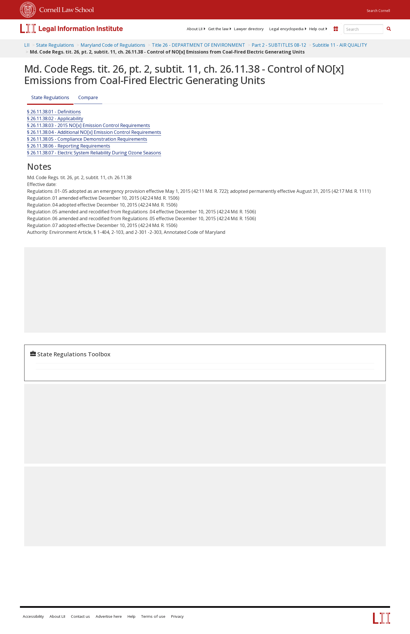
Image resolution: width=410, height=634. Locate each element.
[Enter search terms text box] (364, 29)
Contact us (80, 616)
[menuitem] (194, 29)
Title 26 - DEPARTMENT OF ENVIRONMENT (198, 45)
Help (132, 616)
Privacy (177, 616)
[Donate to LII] (335, 28)
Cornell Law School (65, 9)
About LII (194, 28)
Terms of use (153, 616)
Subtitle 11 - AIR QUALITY (340, 45)
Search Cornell (378, 10)
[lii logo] (84, 28)
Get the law (218, 28)
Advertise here (109, 616)
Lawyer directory (249, 28)
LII (27, 45)
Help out (316, 28)
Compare (88, 97)
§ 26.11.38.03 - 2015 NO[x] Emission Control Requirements (88, 125)
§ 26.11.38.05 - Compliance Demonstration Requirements (87, 139)
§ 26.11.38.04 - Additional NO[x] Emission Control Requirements (94, 132)
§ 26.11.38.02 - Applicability (55, 118)
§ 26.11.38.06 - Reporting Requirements (68, 146)
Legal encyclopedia (286, 28)
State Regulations (55, 45)
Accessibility (33, 616)
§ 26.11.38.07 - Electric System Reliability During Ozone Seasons (94, 153)
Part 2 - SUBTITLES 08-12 (279, 45)
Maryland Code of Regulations (113, 45)
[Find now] (388, 29)
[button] (389, 29)
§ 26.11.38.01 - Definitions (54, 112)
